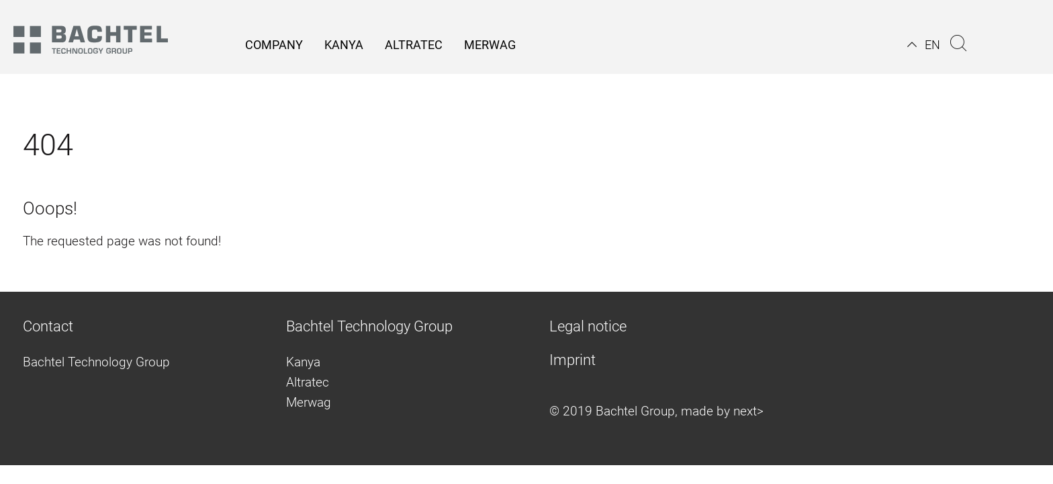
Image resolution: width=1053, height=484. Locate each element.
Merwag (308, 402)
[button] (923, 45)
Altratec (307, 382)
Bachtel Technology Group (96, 362)
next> (748, 411)
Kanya (303, 362)
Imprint (572, 360)
